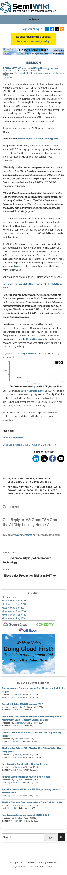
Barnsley (18, 694)
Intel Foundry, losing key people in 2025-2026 (25, 815)
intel (20, 493)
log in (29, 534)
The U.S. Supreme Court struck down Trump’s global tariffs (32, 802)
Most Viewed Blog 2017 (14, 607)
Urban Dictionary (35, 339)
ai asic (12, 487)
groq (11, 493)
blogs (17, 266)
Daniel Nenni (11, 70)
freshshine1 (19, 805)
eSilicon (20, 73)
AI (15, 73)
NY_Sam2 (18, 780)
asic (57, 487)
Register (26, 29)
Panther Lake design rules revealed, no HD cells (26, 776)
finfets (53, 490)
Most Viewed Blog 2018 (14, 604)
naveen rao (33, 493)
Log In (38, 29)
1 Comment (8, 77)
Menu (33, 19)
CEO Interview (9, 597)
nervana (49, 493)
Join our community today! (33, 41)
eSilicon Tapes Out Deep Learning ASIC (38, 138)
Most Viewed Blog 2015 (14, 615)
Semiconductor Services (52, 73)
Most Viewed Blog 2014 (14, 618)
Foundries (35, 73)
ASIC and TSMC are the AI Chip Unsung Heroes (30, 68)
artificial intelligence (36, 487)
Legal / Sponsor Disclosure (25, 866)
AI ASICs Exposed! (13, 437)
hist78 (13, 808)
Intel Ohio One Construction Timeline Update (25, 764)
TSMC (5, 75)
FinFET (27, 73)
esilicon (41, 490)
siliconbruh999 (21, 707)
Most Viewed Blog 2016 (14, 611)
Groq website (27, 353)
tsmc (60, 493)
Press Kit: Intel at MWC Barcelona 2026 (22, 704)
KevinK (17, 818)
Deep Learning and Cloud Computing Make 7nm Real (29, 444)
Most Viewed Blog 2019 (14, 600)
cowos (12, 490)
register (18, 534)
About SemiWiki (47, 866)
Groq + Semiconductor (32, 390)
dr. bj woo (25, 490)
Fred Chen (18, 739)
